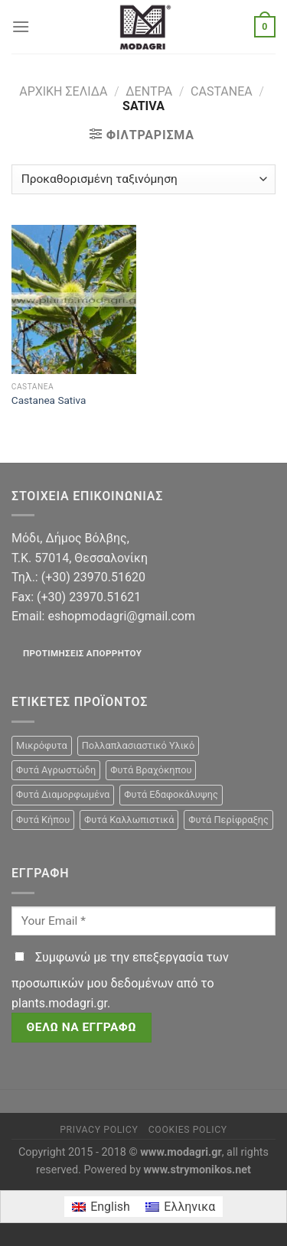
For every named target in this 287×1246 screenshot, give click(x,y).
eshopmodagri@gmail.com (120, 616)
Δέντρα (149, 91)
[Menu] (20, 26)
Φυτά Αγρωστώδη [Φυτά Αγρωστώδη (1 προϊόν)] (56, 770)
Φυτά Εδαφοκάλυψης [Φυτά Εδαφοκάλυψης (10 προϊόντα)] (171, 794)
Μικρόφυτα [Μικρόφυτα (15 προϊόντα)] (41, 745)
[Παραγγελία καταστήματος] (143, 179)
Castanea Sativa (48, 400)
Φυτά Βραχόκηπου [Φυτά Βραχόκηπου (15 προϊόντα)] (150, 770)
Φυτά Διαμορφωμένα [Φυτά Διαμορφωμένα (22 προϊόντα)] (62, 794)
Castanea (222, 91)
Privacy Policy (99, 1129)
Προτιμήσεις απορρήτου (82, 653)
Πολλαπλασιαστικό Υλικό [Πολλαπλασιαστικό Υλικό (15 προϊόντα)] (138, 745)
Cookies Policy (187, 1129)
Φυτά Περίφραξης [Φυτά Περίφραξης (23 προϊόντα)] (228, 819)
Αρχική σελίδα (63, 91)
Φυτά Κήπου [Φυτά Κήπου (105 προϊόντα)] (43, 819)
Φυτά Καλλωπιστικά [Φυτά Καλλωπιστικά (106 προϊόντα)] (129, 819)
